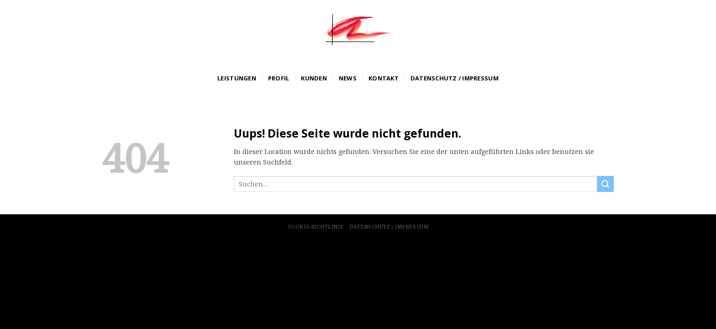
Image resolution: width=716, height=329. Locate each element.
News (348, 78)
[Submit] (605, 184)
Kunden (314, 78)
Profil (279, 78)
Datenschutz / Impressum (455, 78)
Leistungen (236, 78)
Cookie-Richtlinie (315, 226)
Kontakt (384, 78)
